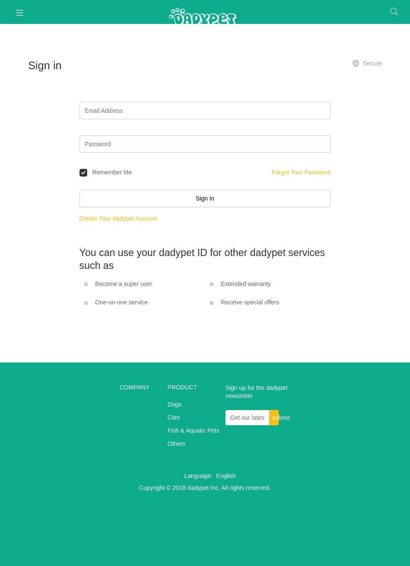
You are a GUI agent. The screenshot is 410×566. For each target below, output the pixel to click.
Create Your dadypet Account (118, 218)
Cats (174, 417)
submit (275, 417)
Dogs (175, 404)
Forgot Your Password (301, 172)
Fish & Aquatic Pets (193, 430)
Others (177, 443)
